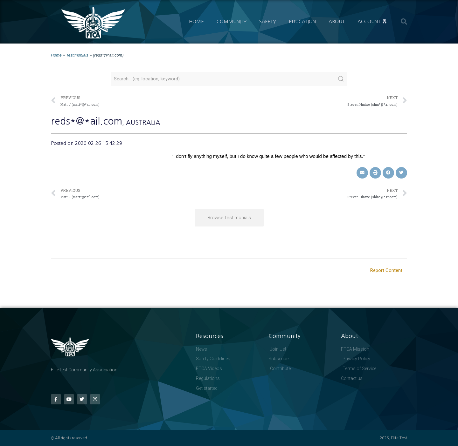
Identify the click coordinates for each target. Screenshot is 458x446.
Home (196, 21)
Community (231, 21)
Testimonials (77, 55)
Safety (267, 21)
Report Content (386, 270)
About (337, 21)
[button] (404, 21)
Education (302, 21)
